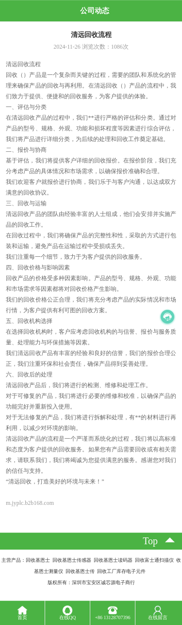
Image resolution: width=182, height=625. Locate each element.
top (150, 541)
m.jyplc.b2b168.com (30, 503)
